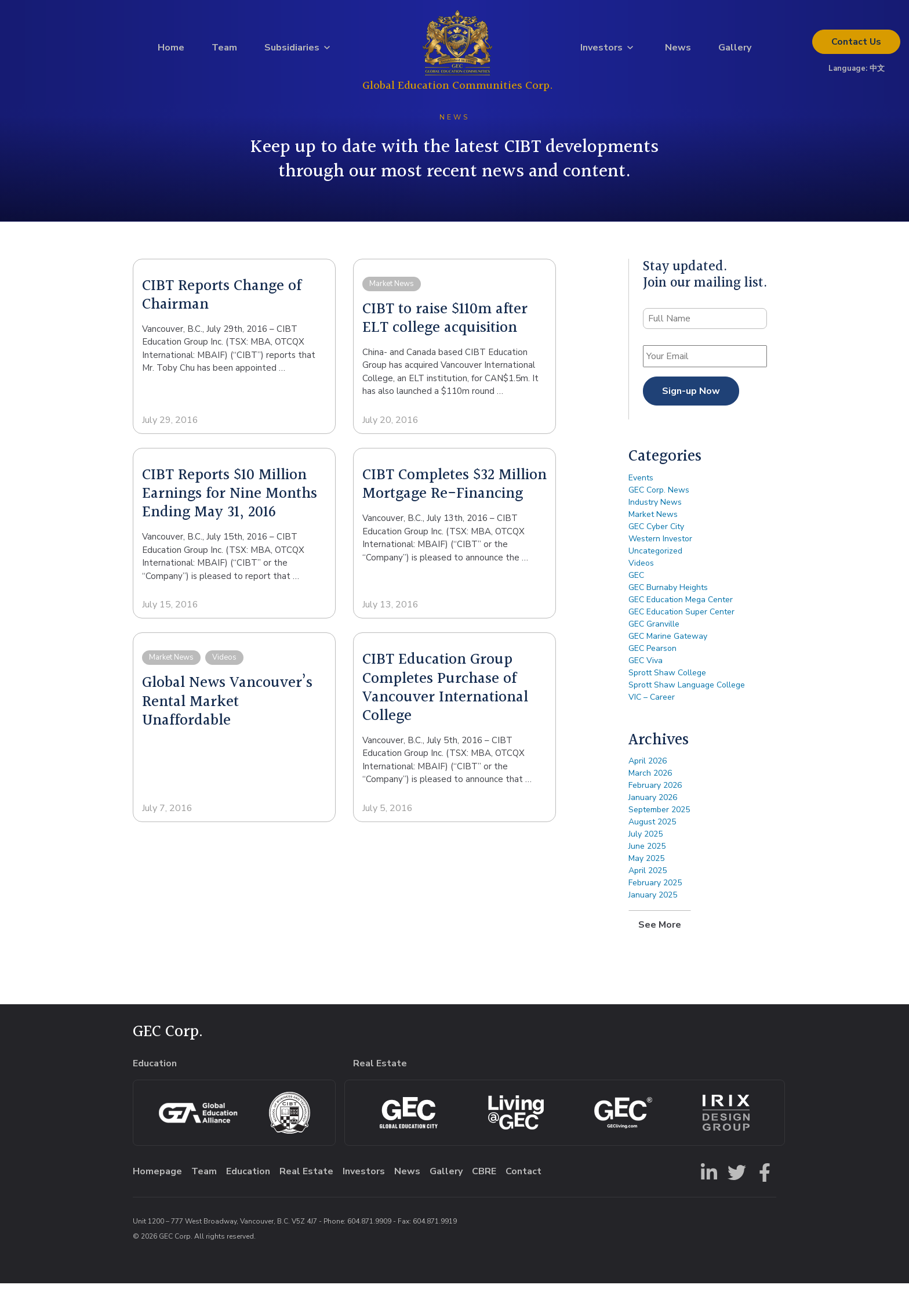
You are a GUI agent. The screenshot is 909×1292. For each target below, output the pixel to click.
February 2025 (655, 891)
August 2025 (652, 830)
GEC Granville (653, 632)
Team (224, 51)
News (678, 51)
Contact (856, 45)
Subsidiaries (291, 51)
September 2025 (659, 818)
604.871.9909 (369, 1230)
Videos (641, 571)
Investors (601, 51)
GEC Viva (645, 669)
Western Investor (660, 547)
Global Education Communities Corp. (457, 90)
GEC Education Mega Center (680, 608)
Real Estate (306, 1180)
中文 (877, 72)
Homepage (157, 1180)
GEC (636, 583)
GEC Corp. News (658, 498)
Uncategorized (655, 559)
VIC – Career (651, 705)
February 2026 (655, 793)
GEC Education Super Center (681, 620)
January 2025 (652, 903)
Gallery (734, 51)
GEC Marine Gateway (667, 644)
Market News (653, 523)
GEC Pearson (652, 657)
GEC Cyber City (656, 535)
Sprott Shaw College (667, 681)
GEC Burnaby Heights (668, 596)
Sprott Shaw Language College (686, 693)
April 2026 (647, 769)
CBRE (484, 1180)
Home (171, 51)
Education (248, 1180)
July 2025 (645, 842)
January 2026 (652, 806)
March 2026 (650, 781)
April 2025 (647, 879)
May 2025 (646, 867)
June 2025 (647, 854)
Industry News (655, 510)
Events (640, 486)
